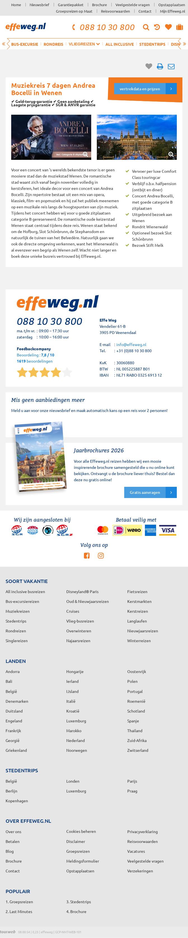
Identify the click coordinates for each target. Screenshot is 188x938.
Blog (10, 851)
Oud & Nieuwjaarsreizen (87, 601)
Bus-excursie (24, 44)
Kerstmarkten (139, 601)
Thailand (134, 730)
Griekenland (16, 750)
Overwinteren (78, 630)
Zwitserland (137, 750)
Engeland (14, 720)
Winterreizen (139, 640)
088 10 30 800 (102, 27)
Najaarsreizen (78, 640)
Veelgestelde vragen (133, 4)
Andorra (13, 671)
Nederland (75, 740)
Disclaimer (75, 841)
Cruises (72, 611)
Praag (132, 790)
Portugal (135, 691)
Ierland (72, 681)
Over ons (13, 831)
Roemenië (136, 701)
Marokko (73, 730)
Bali (9, 681)
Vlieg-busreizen (80, 620)
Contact (144, 11)
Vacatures (136, 851)
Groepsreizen (78, 851)
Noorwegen (76, 750)
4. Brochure (76, 911)
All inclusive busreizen (25, 591)
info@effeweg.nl (131, 344)
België (11, 691)
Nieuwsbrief (39, 4)
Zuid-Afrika (137, 740)
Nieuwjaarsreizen (142, 630)
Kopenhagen (17, 800)
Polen (132, 681)
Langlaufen (137, 620)
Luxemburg (76, 720)
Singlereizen (17, 640)
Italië (71, 701)
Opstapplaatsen (171, 4)
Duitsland (14, 710)
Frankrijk (13, 730)
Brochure (99, 4)
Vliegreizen (84, 44)
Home (16, 4)
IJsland (72, 691)
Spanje (133, 720)
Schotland (136, 710)
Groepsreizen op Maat (74, 11)
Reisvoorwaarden (115, 11)
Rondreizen (16, 630)
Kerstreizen (137, 611)
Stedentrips (152, 44)
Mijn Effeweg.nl (172, 11)
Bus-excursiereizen (22, 601)
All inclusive (119, 44)
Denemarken (17, 701)
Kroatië (72, 710)
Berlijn (11, 790)
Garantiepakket (70, 4)
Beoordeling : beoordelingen (35, 358)
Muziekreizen (18, 611)
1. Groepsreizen (19, 901)
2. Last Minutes (19, 911)
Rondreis (53, 44)
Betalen (13, 841)
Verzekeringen (140, 870)
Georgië (13, 740)
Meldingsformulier (82, 860)
